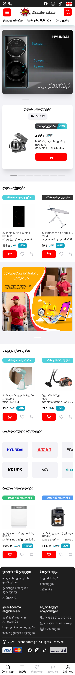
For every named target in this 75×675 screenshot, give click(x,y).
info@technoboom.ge (58, 623)
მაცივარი (62, 20)
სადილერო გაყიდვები (18, 627)
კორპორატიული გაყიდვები (14, 619)
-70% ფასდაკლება (19, 197)
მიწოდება (47, 584)
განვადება (10, 597)
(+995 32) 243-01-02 (58, 617)
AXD (45, 470)
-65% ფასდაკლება (58, 197)
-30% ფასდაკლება (58, 498)
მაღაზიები (52, 629)
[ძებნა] (68, 12)
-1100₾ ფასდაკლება (19, 498)
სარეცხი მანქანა (39, 20)
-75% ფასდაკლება (58, 360)
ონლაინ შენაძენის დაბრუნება (15, 580)
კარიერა (46, 589)
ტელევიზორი (13, 20)
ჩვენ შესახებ (49, 578)
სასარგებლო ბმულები (18, 633)
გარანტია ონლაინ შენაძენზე (15, 590)
